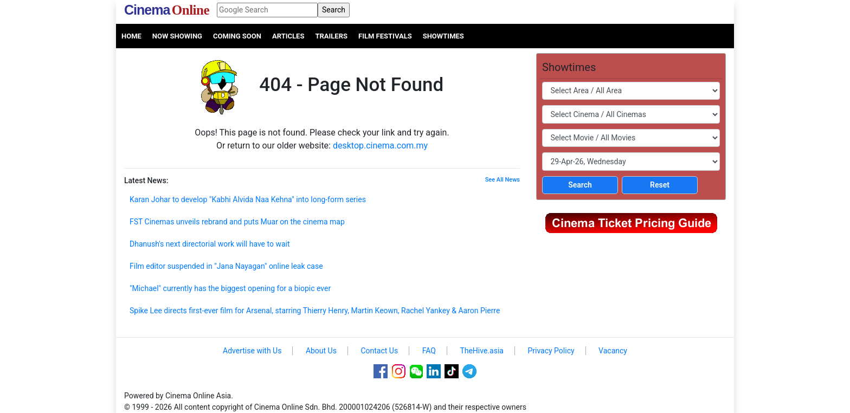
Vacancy (612, 350)
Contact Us (379, 350)
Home (131, 36)
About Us (321, 350)
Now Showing (177, 36)
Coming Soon (237, 36)
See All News (502, 179)
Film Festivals (385, 36)
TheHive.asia (482, 350)
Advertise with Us (252, 350)
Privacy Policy (550, 350)
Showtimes (443, 36)
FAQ (429, 350)
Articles (288, 36)
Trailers (331, 36)
